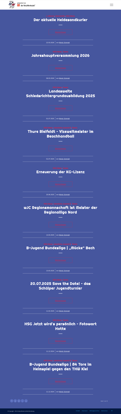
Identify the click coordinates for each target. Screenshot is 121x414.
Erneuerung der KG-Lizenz (60, 172)
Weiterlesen (60, 32)
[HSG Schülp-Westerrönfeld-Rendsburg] (22, 5)
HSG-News (70, 16)
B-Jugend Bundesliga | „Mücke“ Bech (60, 248)
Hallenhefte (60, 16)
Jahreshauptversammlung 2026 (60, 55)
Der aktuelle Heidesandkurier (60, 20)
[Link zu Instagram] (111, 410)
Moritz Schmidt (64, 43)
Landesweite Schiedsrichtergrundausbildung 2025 (60, 93)
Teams (65, 52)
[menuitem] (111, 5)
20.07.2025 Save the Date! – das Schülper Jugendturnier (60, 286)
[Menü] (111, 5)
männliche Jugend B (62, 128)
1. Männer (50, 16)
